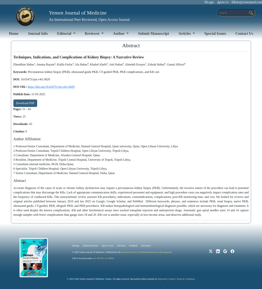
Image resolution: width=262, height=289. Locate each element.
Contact (171, 279)
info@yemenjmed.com (247, 2)
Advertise (121, 245)
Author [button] (119, 33)
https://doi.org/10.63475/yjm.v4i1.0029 (51, 86)
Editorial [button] (64, 33)
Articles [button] (185, 33)
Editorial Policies (90, 245)
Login (209, 2)
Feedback (133, 245)
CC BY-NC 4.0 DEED (104, 258)
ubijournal (162, 279)
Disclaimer (146, 245)
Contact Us (244, 33)
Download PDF (25, 103)
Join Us (223, 2)
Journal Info (38, 33)
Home (13, 33)
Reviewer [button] (93, 33)
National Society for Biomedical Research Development (146, 252)
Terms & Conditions (186, 279)
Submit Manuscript (153, 33)
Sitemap (75, 245)
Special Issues (215, 33)
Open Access (107, 245)
